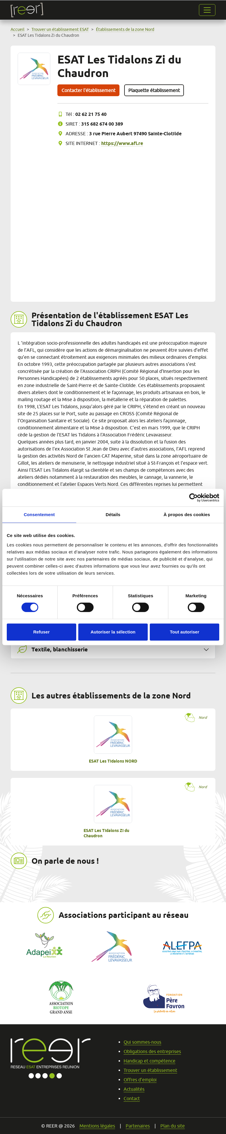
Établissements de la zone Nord (125, 29)
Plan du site (172, 1125)
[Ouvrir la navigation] (207, 10)
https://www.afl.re (122, 143)
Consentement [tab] (39, 514)
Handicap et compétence (149, 1060)
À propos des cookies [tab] (187, 514)
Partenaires (138, 1125)
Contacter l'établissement (88, 90)
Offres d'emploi (140, 1079)
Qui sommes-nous (142, 1042)
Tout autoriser (184, 631)
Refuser (41, 631)
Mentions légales (97, 1125)
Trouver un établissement (150, 1070)
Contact (132, 1098)
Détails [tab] (113, 514)
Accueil (17, 29)
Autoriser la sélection (113, 631)
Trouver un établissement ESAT (60, 29)
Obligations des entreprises (152, 1051)
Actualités (134, 1089)
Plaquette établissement (154, 90)
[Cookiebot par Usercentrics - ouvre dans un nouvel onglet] (193, 497)
